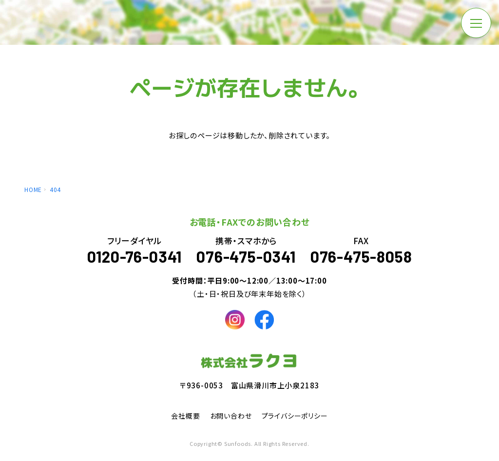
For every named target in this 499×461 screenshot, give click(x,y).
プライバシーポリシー (295, 419)
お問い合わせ (231, 419)
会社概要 (185, 419)
